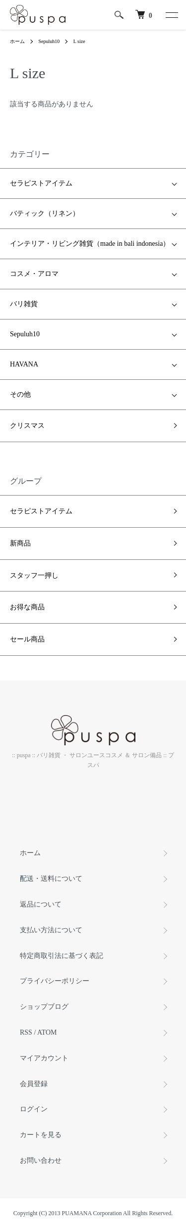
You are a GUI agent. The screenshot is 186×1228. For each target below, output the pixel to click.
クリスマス (27, 425)
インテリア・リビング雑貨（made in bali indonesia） (90, 243)
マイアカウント (44, 1058)
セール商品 (27, 639)
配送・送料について (51, 878)
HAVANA (24, 364)
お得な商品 (27, 607)
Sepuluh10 (49, 41)
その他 (20, 394)
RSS (26, 1032)
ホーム (17, 41)
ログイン (34, 1109)
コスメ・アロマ (34, 273)
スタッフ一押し (34, 575)
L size (79, 41)
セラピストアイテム (41, 183)
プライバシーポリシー (54, 981)
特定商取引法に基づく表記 (61, 955)
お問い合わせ (41, 1160)
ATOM (47, 1032)
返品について (41, 904)
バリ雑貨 (24, 304)
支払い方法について (51, 930)
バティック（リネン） (44, 213)
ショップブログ (44, 1006)
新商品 (20, 543)
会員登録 (34, 1084)
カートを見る (41, 1134)
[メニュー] (171, 15)
